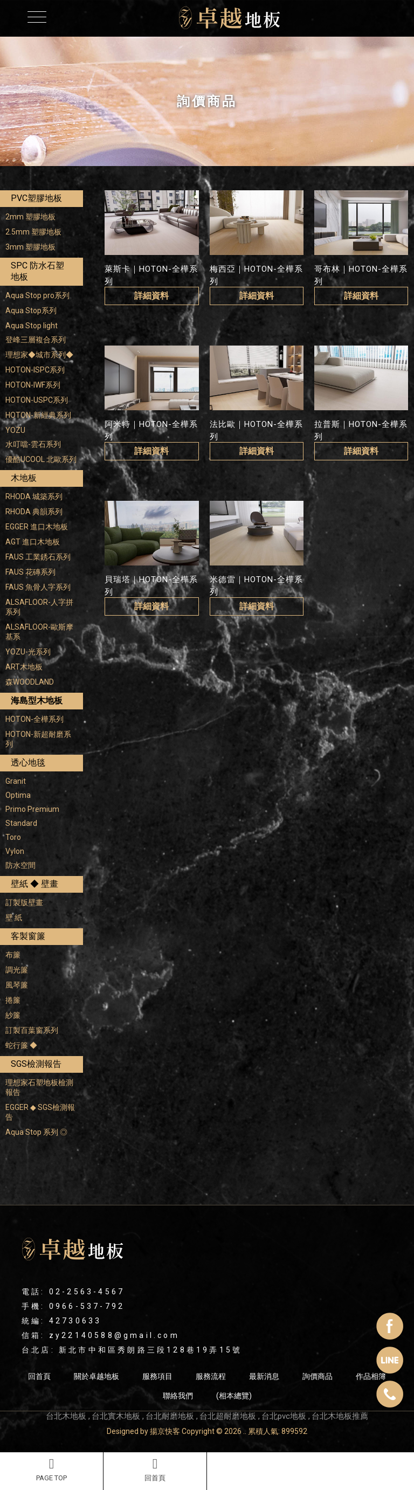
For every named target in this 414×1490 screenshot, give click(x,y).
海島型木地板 (37, 700)
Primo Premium (32, 809)
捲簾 (12, 1000)
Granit (15, 781)
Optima (18, 795)
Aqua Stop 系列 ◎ (36, 1132)
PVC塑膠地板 (36, 198)
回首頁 (155, 1469)
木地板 (24, 478)
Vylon (14, 851)
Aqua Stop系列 (31, 310)
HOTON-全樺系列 (34, 719)
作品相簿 (371, 1376)
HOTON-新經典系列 (38, 415)
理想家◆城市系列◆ (39, 354)
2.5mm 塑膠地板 (33, 231)
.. (244, 1431)
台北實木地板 (116, 1416)
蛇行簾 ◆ (21, 1045)
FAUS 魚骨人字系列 (38, 587)
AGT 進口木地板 (32, 541)
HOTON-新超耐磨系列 (38, 739)
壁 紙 (13, 917)
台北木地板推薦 (340, 1416)
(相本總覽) (234, 1395)
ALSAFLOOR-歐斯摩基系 (39, 632)
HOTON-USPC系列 (36, 400)
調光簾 (16, 969)
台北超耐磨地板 (227, 1416)
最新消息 (264, 1376)
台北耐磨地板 (170, 1416)
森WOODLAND (29, 682)
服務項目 (157, 1376)
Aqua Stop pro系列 (37, 295)
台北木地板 (66, 1416)
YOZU (15, 430)
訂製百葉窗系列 (31, 1030)
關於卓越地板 (96, 1376)
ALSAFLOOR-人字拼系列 (39, 607)
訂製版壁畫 (24, 902)
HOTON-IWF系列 (32, 385)
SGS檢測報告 (36, 1064)
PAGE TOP (51, 1469)
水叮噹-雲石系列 (33, 444)
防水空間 (20, 865)
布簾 (12, 954)
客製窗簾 (28, 936)
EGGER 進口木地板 (36, 526)
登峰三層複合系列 (35, 339)
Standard (21, 823)
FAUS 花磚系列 (30, 572)
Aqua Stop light (31, 325)
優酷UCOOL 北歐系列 (41, 459)
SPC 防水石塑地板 (37, 271)
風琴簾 (16, 985)
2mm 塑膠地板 (30, 216)
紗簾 (12, 1015)
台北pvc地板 (283, 1416)
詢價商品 (317, 1376)
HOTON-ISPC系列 (35, 369)
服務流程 (211, 1376)
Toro (13, 837)
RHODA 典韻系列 (34, 511)
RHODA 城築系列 (34, 496)
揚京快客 (165, 1431)
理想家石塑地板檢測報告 (39, 1087)
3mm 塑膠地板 (30, 247)
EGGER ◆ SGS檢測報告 (40, 1112)
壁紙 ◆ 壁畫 (34, 884)
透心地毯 (28, 762)
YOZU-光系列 (28, 651)
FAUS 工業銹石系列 (38, 557)
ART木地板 (24, 667)
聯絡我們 (178, 1395)
